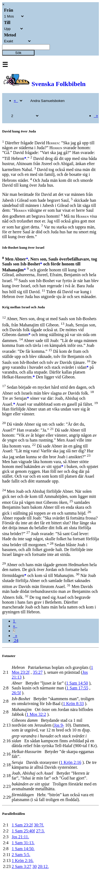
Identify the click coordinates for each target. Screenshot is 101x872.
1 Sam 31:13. (23, 842)
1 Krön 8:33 (73, 703)
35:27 (38, 672)
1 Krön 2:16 (70, 762)
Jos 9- (59, 725)
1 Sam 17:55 (77, 688)
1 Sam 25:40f (23, 831)
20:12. (43, 866)
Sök (18, 53)
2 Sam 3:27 (21, 866)
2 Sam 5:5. (21, 854)
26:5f (16, 692)
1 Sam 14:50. (23, 848)
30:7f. (39, 825)
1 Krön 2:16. (22, 860)
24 (15, 640)
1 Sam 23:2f (22, 825)
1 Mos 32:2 (36, 714)
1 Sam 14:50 (77, 683)
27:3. (40, 831)
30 (34, 866)
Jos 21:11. (20, 837)
